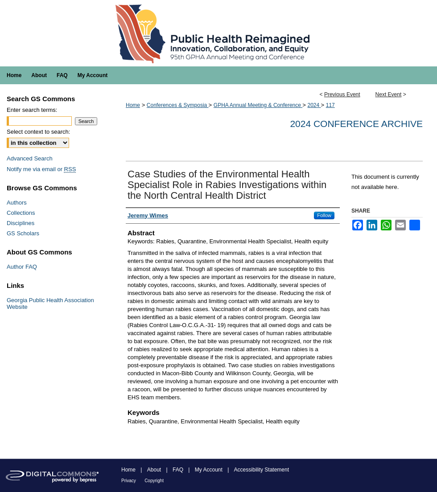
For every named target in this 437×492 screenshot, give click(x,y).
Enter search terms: (32, 110)
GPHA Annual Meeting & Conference (258, 105)
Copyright (154, 480)
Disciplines (20, 223)
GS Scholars (23, 233)
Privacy (128, 480)
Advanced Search (30, 158)
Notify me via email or (41, 169)
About (154, 470)
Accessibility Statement (261, 470)
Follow (324, 215)
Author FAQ (22, 266)
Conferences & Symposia (178, 105)
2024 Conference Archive (356, 124)
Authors (17, 202)
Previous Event (342, 94)
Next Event (388, 94)
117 (330, 105)
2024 (314, 105)
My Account (209, 470)
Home (133, 105)
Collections (21, 212)
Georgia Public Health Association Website (50, 303)
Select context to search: (38, 131)
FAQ (178, 470)
